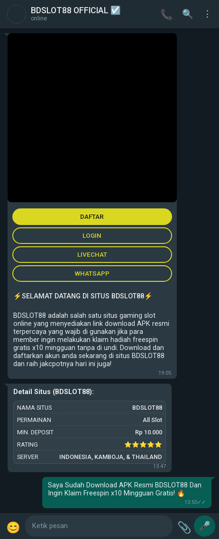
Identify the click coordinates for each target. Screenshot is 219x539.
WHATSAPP (92, 273)
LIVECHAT (92, 254)
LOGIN (91, 235)
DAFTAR (92, 216)
